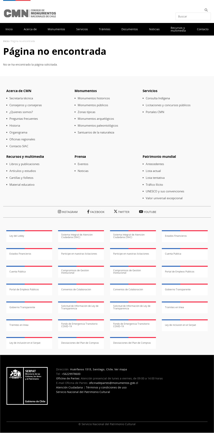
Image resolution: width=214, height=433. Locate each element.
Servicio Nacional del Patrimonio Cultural (83, 392)
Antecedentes (155, 164)
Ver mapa (120, 369)
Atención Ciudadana (69, 387)
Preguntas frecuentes (23, 119)
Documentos (129, 29)
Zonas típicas (86, 112)
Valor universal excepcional (164, 198)
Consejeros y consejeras (25, 105)
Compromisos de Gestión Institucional (75, 271)
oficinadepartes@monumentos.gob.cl (113, 383)
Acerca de (30, 29)
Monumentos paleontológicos (98, 125)
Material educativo (22, 184)
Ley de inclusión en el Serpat (180, 324)
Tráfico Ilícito (154, 184)
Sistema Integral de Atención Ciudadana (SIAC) (77, 236)
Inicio (9, 29)
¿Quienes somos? (21, 112)
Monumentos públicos (93, 105)
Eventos (83, 164)
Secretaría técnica (21, 98)
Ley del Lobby (16, 235)
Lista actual (153, 171)
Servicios (82, 29)
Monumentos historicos (94, 98)
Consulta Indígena (158, 98)
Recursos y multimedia (178, 29)
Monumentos (56, 29)
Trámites (104, 29)
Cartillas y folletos (21, 178)
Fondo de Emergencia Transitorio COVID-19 (79, 325)
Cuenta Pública (173, 253)
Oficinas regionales (22, 139)
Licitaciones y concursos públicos (168, 105)
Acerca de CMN (18, 91)
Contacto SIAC (18, 146)
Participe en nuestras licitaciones (79, 253)
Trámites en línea (174, 307)
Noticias (154, 29)
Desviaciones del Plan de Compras (80, 342)
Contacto (203, 29)
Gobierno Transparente (178, 289)
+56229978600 (71, 374)
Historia (14, 125)
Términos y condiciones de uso (106, 387)
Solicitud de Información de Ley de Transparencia (79, 307)
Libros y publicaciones (24, 164)
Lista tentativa (155, 178)
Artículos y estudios (22, 171)
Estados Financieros (176, 235)
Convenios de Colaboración (76, 289)
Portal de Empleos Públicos (179, 271)
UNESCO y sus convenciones (165, 191)
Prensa (80, 156)
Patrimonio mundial (159, 156)
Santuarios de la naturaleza (96, 132)
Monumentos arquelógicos (96, 119)
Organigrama (18, 132)
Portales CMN (155, 112)
